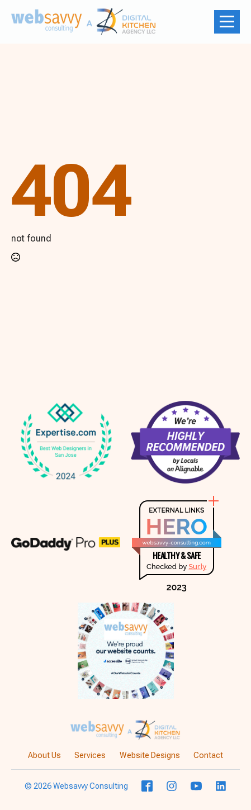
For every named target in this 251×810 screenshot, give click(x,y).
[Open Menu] (227, 22)
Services (90, 755)
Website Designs (150, 755)
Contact (208, 755)
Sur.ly (197, 566)
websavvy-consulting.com (177, 542)
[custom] (147, 786)
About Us (44, 755)
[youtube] (196, 786)
